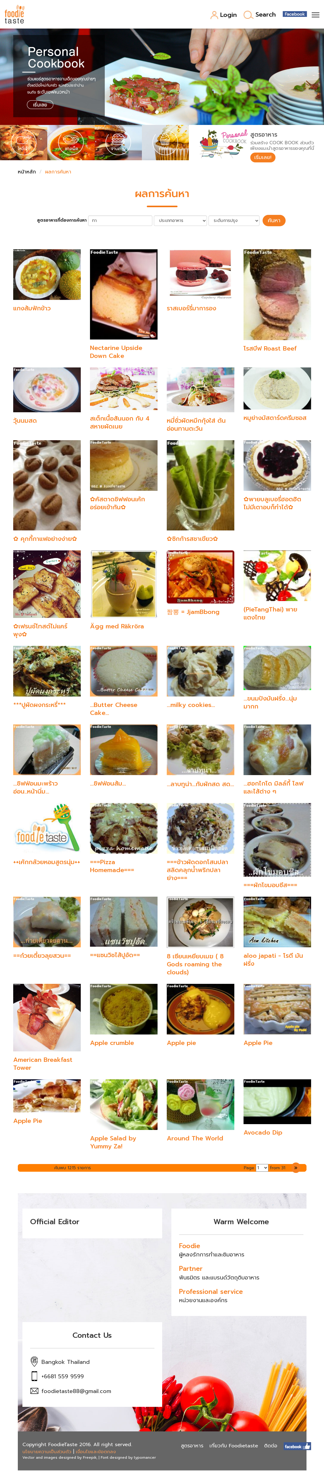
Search (260, 15)
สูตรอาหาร (192, 1446)
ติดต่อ (270, 1446)
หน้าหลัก (27, 173)
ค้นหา (274, 221)
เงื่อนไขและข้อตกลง (96, 1452)
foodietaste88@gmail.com (76, 1392)
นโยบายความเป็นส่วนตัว (46, 1452)
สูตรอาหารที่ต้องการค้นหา (64, 221)
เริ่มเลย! (264, 157)
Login (223, 15)
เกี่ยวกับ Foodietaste (233, 1446)
